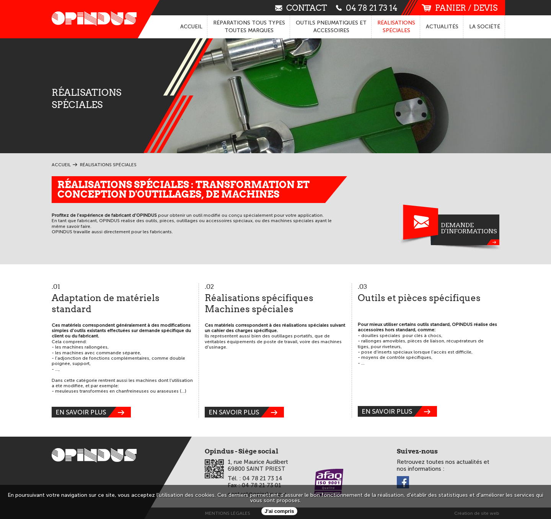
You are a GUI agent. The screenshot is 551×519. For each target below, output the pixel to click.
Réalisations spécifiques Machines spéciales (275, 298)
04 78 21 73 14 (367, 7)
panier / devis (459, 8)
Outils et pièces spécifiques (428, 293)
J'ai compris (279, 511)
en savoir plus (93, 412)
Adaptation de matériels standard (122, 298)
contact (301, 7)
